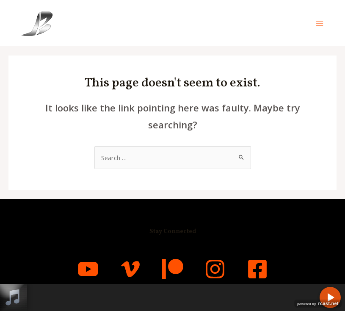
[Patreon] (172, 269)
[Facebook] (257, 269)
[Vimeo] (130, 269)
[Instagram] (215, 269)
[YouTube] (88, 269)
